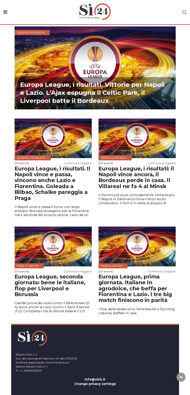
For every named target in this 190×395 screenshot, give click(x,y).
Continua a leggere (78, 163)
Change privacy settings (95, 384)
